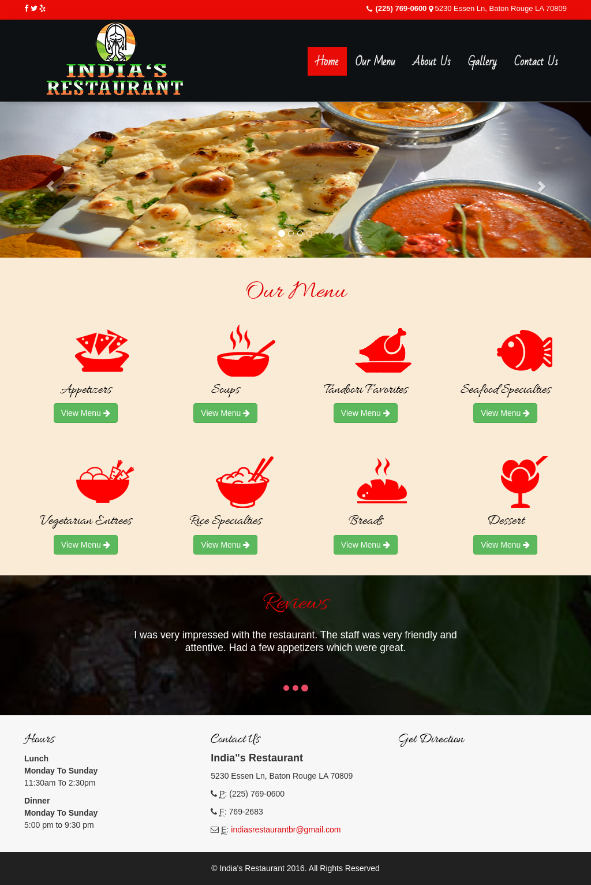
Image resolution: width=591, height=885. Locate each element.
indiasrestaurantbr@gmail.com (286, 829)
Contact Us (536, 61)
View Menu (85, 413)
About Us (432, 61)
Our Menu (375, 61)
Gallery (482, 61)
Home (327, 61)
